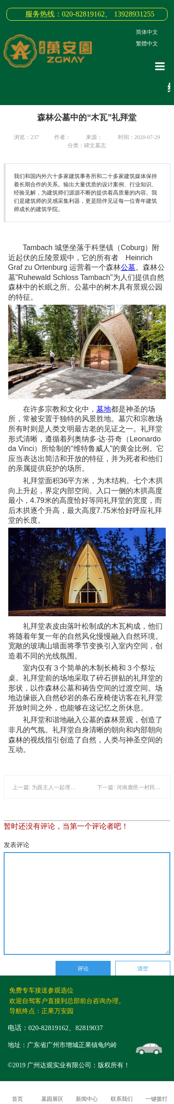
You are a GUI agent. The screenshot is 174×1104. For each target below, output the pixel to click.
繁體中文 (147, 43)
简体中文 (147, 32)
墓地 (103, 409)
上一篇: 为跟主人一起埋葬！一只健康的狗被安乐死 (74, 787)
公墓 (128, 267)
